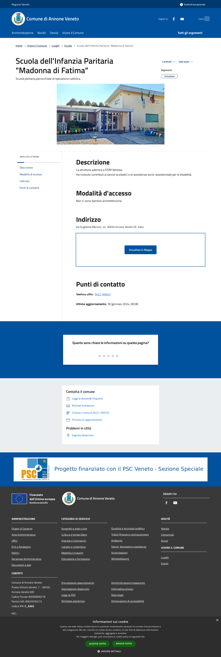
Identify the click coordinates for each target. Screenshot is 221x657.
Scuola (68, 46)
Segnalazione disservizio (75, 589)
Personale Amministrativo (26, 559)
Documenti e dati (21, 565)
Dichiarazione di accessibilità (127, 601)
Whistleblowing (120, 559)
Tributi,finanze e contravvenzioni (130, 534)
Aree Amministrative (24, 535)
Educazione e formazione (75, 559)
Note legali (117, 595)
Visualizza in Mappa (140, 250)
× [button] (217, 620)
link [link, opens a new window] (143, 636)
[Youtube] (175, 18)
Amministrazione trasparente (128, 583)
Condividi (169, 62)
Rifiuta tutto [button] (124, 643)
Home (19, 46)
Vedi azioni (186, 62)
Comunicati (167, 535)
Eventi (164, 563)
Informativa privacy (122, 589)
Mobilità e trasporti (72, 553)
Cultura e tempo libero (74, 535)
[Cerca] (205, 19)
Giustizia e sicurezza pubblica (128, 528)
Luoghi (55, 46)
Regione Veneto (20, 4)
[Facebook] (167, 18)
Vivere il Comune (37, 46)
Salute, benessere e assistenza (128, 547)
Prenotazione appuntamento (77, 583)
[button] (110, 651)
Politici (15, 553)
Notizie (165, 529)
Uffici (15, 541)
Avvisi (164, 541)
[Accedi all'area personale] (193, 4)
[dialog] (110, 637)
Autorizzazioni (119, 553)
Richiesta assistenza (73, 601)
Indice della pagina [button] (29, 156)
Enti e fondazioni (21, 547)
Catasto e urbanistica (73, 547)
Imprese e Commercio (73, 541)
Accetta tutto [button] (97, 643)
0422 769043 (103, 294)
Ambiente (116, 541)
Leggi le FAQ (68, 595)
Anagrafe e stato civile (74, 529)
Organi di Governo (22, 529)
